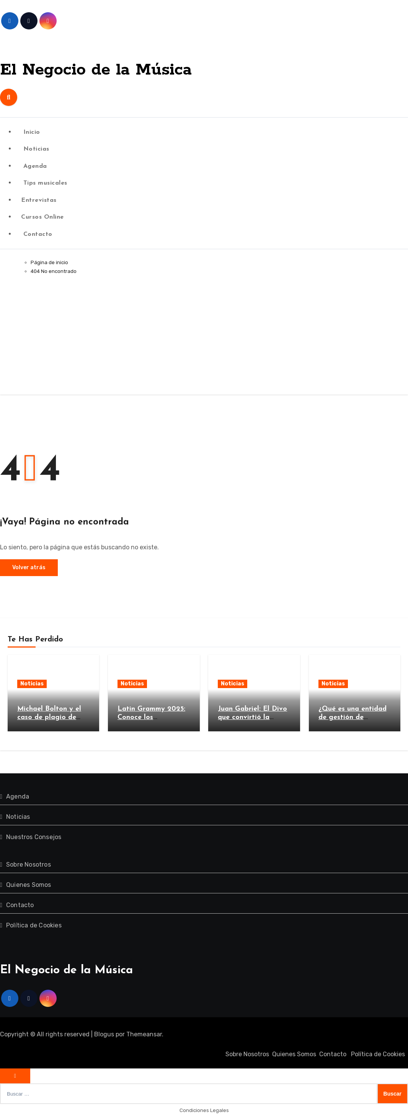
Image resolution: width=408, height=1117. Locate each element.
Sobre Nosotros (28, 864)
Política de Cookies (34, 925)
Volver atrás (29, 567)
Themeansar (144, 1034)
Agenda (34, 166)
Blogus (104, 1034)
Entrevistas (39, 200)
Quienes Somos (28, 884)
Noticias (35, 149)
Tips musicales (44, 183)
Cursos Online (42, 217)
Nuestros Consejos (33, 837)
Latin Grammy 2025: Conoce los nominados (151, 717)
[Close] (15, 1075)
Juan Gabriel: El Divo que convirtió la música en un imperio (252, 717)
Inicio (30, 132)
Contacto (36, 234)
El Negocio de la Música (120, 69)
